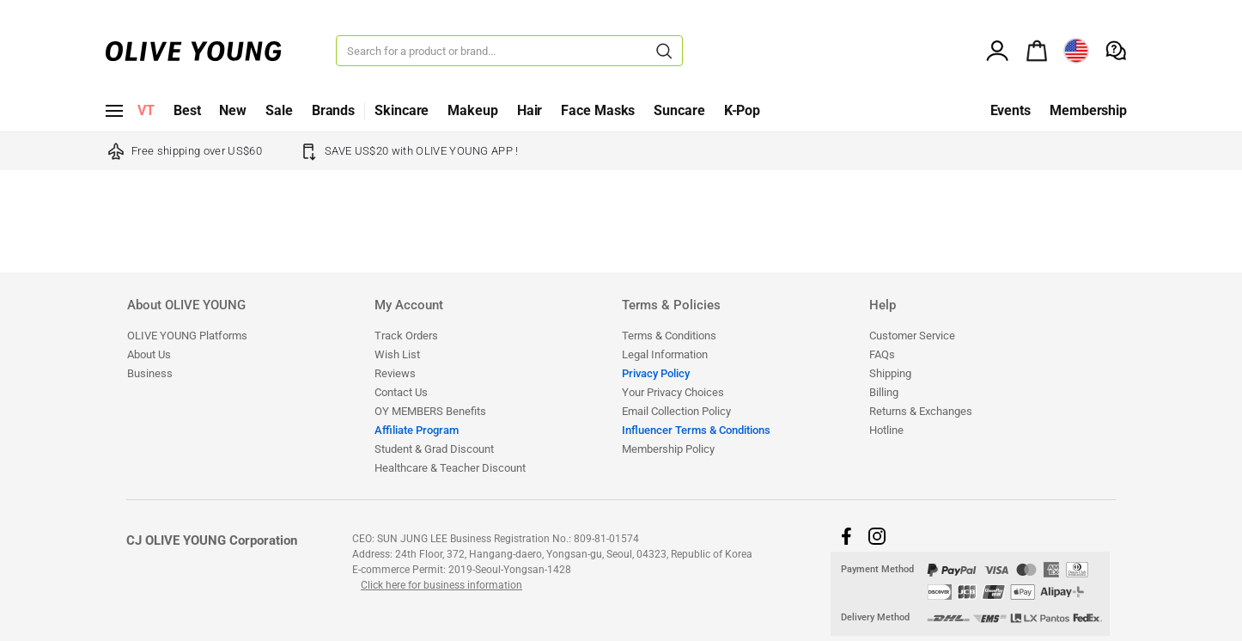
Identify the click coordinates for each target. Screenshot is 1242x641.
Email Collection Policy (676, 411)
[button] (846, 536)
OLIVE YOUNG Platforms (187, 335)
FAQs (882, 354)
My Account (408, 306)
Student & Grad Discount (434, 449)
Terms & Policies (671, 306)
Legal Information (665, 354)
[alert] (1036, 49)
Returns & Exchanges (920, 411)
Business (150, 373)
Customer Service (912, 335)
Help (882, 306)
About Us (149, 354)
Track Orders (406, 335)
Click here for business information (441, 585)
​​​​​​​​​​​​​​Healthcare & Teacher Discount (450, 467)
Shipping (890, 373)
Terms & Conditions (669, 335)
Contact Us (401, 392)
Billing (883, 392)
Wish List (397, 354)
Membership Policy (668, 449)
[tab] (250, 312)
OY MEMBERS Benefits (430, 411)
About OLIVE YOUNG (186, 306)
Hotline (886, 430)
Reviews (395, 373)
